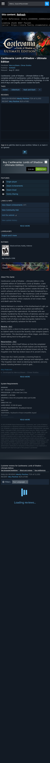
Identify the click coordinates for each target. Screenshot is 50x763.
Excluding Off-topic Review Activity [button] (16, 487)
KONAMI (12, 69)
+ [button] (39, 91)
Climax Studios (26, 67)
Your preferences (40, 472)
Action (5, 91)
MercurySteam (14, 67)
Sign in (3, 146)
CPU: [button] (23, 494)
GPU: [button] (32, 494)
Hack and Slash (29, 91)
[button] (25, 101)
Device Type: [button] (7, 498)
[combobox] (26, 4)
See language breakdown (9, 472)
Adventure (16, 91)
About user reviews (26, 472)
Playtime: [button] (38, 487)
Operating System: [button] (9, 494)
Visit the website (9, 217)
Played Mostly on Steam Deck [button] (14, 491)
